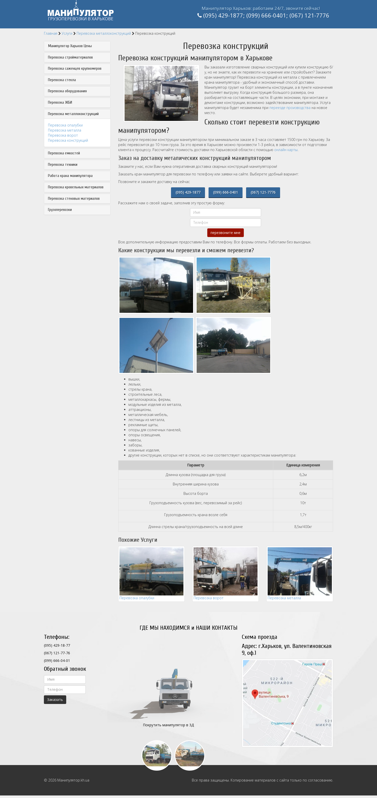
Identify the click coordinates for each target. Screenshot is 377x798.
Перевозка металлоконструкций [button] (73, 114)
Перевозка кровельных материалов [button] (76, 187)
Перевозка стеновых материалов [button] (74, 198)
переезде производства (290, 107)
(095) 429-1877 (223, 15)
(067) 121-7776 (309, 15)
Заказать (55, 699)
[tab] (77, 46)
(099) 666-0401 (266, 15)
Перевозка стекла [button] (62, 80)
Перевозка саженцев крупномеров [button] (74, 68)
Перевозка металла (64, 130)
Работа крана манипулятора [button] (70, 176)
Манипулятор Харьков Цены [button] (70, 46)
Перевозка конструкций (68, 140)
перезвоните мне (226, 232)
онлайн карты (286, 149)
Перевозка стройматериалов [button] (70, 57)
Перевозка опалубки (65, 125)
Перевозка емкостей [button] (64, 153)
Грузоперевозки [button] (60, 210)
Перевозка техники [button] (62, 164)
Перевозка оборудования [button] (67, 91)
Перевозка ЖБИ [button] (60, 102)
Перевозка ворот (63, 135)
